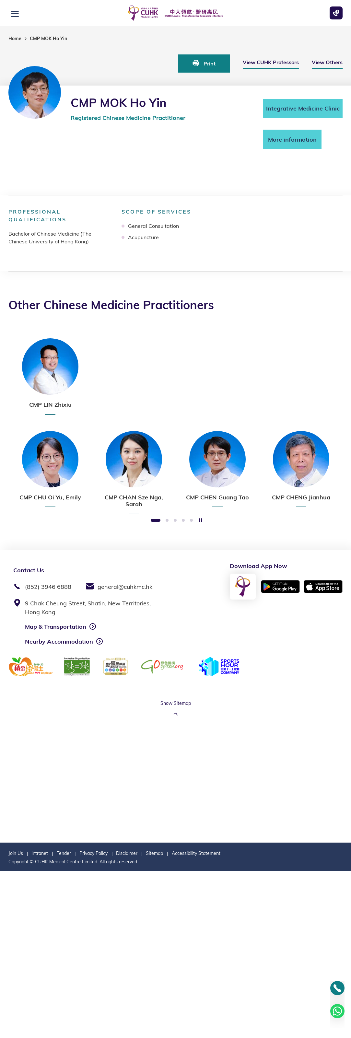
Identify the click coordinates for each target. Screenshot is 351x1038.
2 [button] (167, 520)
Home (14, 38)
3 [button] (175, 520)
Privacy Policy (93, 1020)
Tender (64, 1020)
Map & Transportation (55, 626)
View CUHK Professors (271, 62)
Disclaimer (126, 1020)
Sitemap (154, 1020)
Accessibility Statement (196, 1020)
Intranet (39, 1020)
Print (204, 63)
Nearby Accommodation (59, 641)
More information (292, 139)
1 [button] (155, 520)
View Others (327, 62)
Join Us (15, 1020)
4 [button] (183, 520)
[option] (50, 376)
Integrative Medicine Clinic (303, 108)
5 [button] (191, 520)
